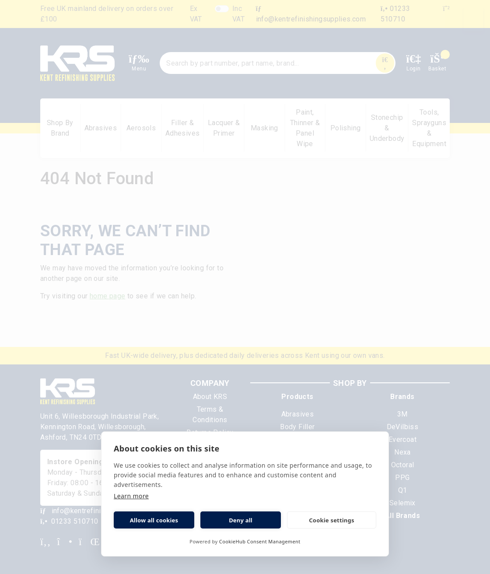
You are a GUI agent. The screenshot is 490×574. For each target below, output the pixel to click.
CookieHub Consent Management (260, 541)
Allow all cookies (154, 520)
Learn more (131, 496)
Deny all (240, 520)
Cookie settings (331, 520)
